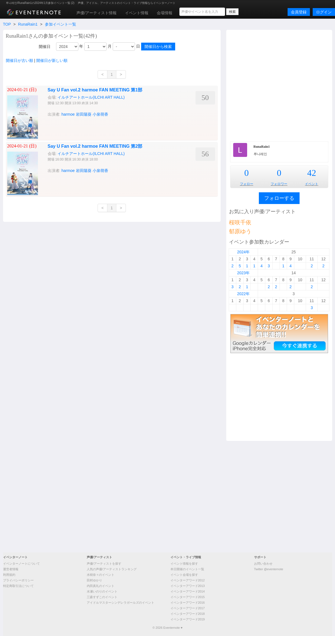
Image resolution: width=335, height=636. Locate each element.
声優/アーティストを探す (104, 563)
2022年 (243, 294)
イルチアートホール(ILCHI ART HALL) (91, 153)
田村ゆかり (94, 580)
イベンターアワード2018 (187, 613)
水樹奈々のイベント (100, 574)
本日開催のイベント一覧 (187, 569)
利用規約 (9, 574)
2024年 (243, 252)
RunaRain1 (28, 24)
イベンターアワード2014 (187, 591)
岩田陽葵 (83, 170)
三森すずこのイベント (102, 597)
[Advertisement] (57, 85)
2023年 (243, 273)
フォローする (279, 198)
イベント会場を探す (184, 574)
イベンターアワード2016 (187, 602)
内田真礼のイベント (100, 586)
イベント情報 (136, 13)
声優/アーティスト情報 (96, 13)
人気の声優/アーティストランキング (112, 569)
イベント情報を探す (184, 563)
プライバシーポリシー (18, 580)
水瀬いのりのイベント (102, 591)
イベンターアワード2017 (187, 608)
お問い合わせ (263, 563)
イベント (311, 184)
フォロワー (279, 184)
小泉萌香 (100, 170)
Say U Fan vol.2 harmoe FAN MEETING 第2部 (95, 146)
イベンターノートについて (21, 563)
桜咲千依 (240, 222)
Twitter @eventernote (268, 569)
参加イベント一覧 (60, 24)
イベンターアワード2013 (187, 586)
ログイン (324, 12)
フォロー (246, 184)
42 (311, 173)
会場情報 (164, 13)
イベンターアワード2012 (187, 580)
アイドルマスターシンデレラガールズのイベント (120, 602)
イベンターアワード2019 (187, 619)
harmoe (67, 170)
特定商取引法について (18, 586)
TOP (7, 24)
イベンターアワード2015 (187, 597)
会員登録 (299, 12)
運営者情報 (10, 569)
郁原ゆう (240, 231)
